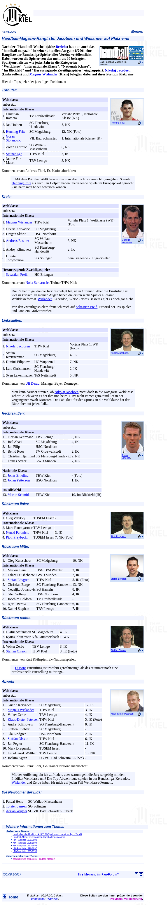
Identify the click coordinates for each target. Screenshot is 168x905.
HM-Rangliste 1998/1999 (25, 843)
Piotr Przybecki (118, 536)
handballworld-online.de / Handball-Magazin (34, 859)
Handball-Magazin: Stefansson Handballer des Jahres (39, 837)
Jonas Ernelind (126, 456)
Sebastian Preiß (17, 274)
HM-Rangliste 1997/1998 (25, 845)
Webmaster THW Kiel (44, 898)
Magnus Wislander (43, 74)
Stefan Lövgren (118, 578)
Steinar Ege (14, 154)
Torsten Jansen (16, 806)
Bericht (61, 47)
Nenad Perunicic (17, 532)
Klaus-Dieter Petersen (122, 713)
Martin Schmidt (19, 495)
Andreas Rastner (17, 240)
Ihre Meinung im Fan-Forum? (98, 874)
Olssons (20, 668)
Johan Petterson (19, 480)
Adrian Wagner (16, 811)
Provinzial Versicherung (126, 898)
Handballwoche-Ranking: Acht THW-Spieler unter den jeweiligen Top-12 (47, 834)
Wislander (45, 299)
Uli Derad (32, 383)
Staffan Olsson (118, 650)
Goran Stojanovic (13, 138)
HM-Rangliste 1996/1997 (25, 848)
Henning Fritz (117, 122)
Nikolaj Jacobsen (118, 70)
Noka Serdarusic (37, 282)
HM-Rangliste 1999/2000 (25, 840)
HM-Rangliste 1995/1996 (25, 851)
